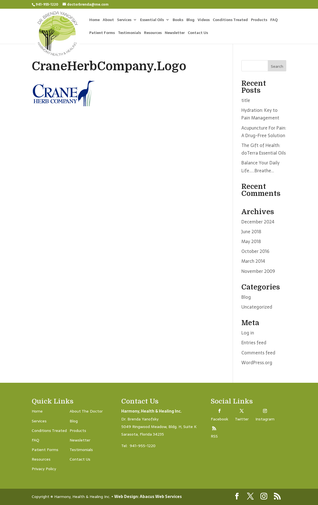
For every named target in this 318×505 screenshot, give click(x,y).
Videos (204, 20)
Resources (153, 33)
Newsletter (175, 33)
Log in (247, 332)
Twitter (242, 419)
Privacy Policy (44, 469)
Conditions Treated (230, 20)
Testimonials (129, 33)
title (245, 100)
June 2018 (251, 231)
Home (94, 20)
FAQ (274, 20)
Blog (190, 20)
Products (259, 20)
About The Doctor (86, 411)
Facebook (219, 419)
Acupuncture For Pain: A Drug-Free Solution (263, 131)
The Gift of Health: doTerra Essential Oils (263, 149)
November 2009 (258, 271)
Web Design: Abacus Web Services (148, 496)
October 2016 (255, 251)
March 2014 (253, 261)
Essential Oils (152, 20)
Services (124, 20)
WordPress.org (256, 362)
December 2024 (257, 221)
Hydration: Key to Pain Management (260, 114)
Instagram (264, 419)
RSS (214, 436)
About (108, 20)
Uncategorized (256, 307)
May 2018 (251, 241)
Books (178, 20)
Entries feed (253, 342)
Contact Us (198, 33)
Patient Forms (102, 33)
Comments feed (258, 352)
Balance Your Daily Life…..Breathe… (260, 166)
